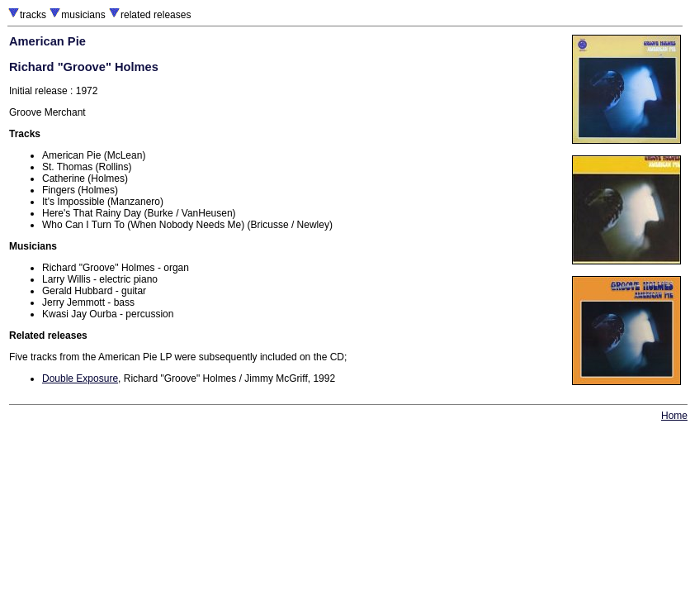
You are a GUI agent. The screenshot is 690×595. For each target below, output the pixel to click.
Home (674, 415)
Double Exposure (80, 378)
